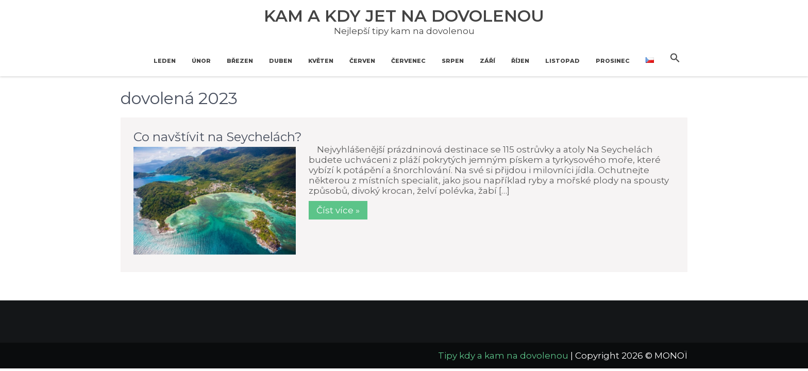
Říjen (520, 60)
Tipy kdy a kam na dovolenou (503, 355)
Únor (201, 60)
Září (487, 60)
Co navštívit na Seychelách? (217, 136)
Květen (320, 60)
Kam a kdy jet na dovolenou (404, 16)
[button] (675, 58)
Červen (362, 60)
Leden (165, 60)
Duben (280, 60)
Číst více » (338, 210)
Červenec (408, 60)
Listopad (562, 60)
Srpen (453, 60)
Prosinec (613, 60)
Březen (240, 60)
